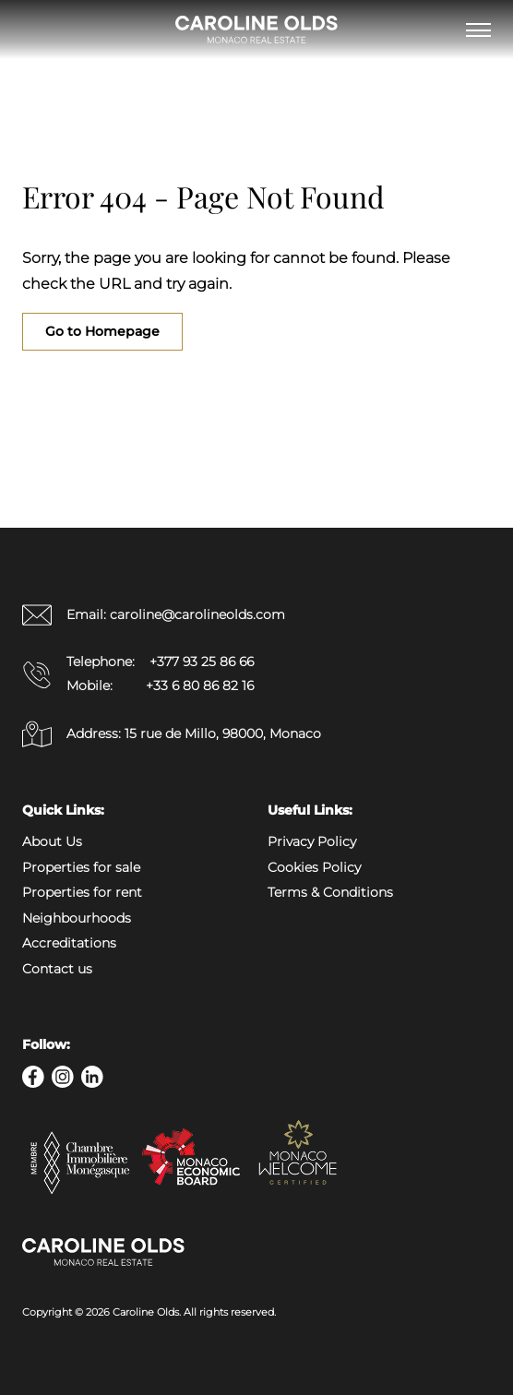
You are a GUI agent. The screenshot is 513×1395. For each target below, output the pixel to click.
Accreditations (69, 943)
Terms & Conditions (330, 892)
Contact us (57, 968)
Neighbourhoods (76, 918)
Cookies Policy (314, 867)
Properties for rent (82, 892)
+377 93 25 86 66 (201, 661)
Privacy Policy (312, 841)
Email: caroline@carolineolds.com (153, 615)
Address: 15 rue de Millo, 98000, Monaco (171, 734)
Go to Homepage (102, 331)
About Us (52, 841)
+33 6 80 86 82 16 (200, 685)
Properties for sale (81, 867)
